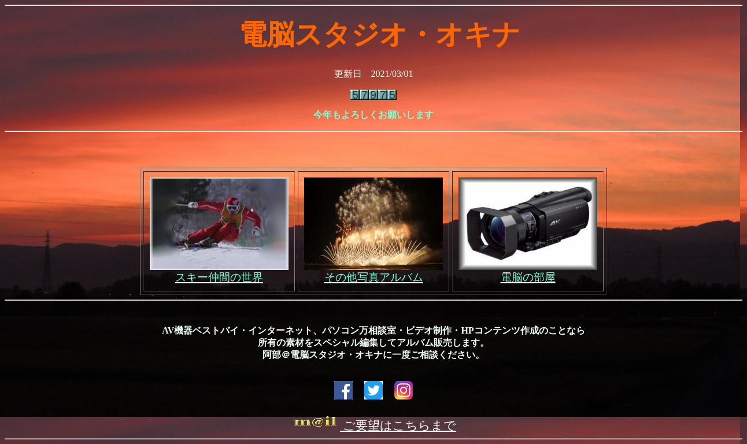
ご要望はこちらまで (373, 425)
